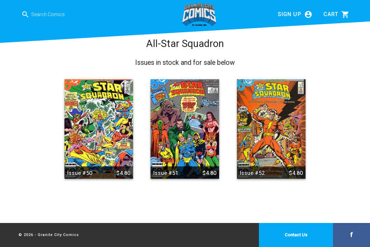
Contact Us (296, 234)
